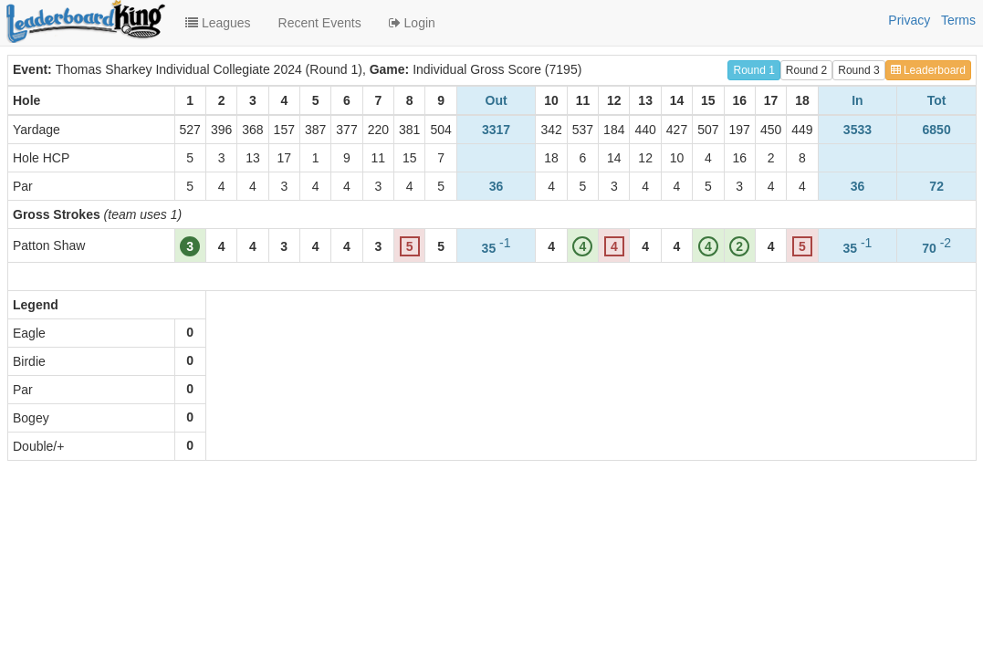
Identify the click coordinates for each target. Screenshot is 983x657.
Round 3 (858, 70)
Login (412, 23)
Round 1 (753, 70)
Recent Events (319, 23)
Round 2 (806, 70)
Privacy (909, 20)
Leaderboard (928, 70)
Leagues (218, 23)
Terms (958, 20)
